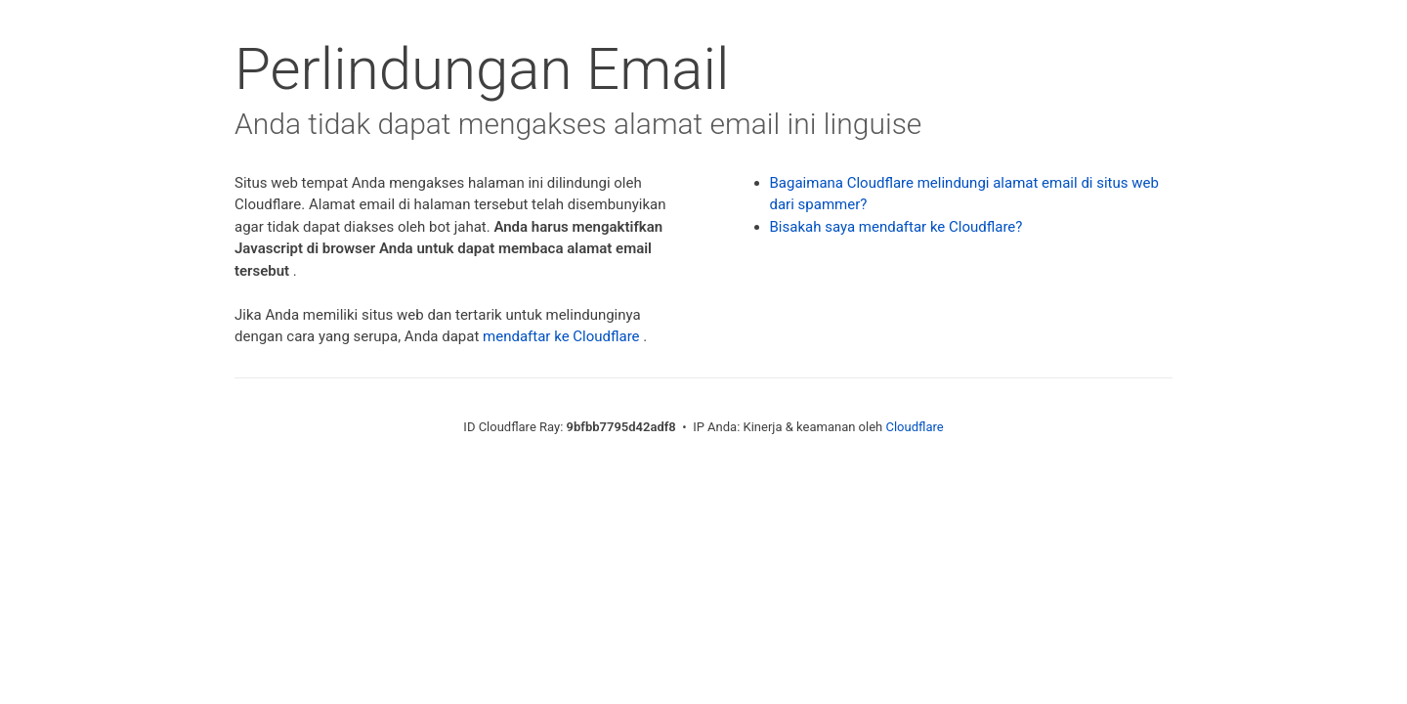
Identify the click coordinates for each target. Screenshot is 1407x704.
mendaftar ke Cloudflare (561, 336)
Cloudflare (914, 426)
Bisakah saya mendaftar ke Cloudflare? (896, 227)
